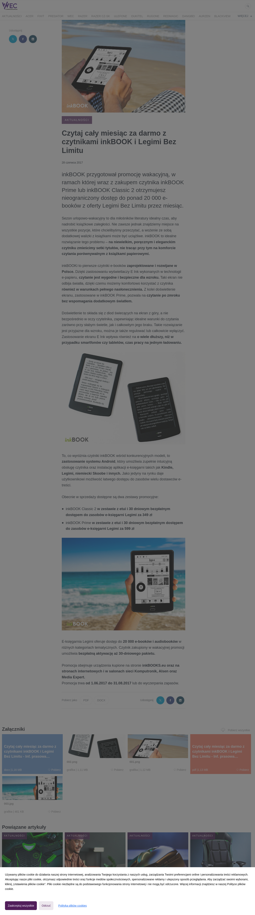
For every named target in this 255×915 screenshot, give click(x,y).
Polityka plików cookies (72, 905)
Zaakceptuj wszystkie (21, 905)
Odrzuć (46, 905)
